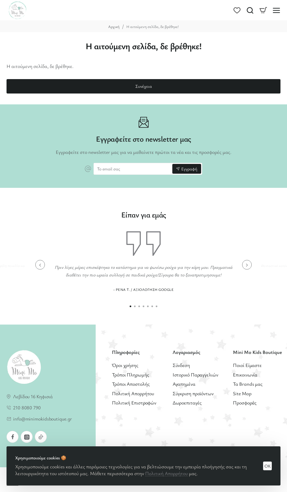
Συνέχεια (143, 86)
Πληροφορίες (126, 352)
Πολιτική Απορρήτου (166, 473)
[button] (40, 265)
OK (267, 466)
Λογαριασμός (186, 352)
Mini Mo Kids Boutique (257, 352)
